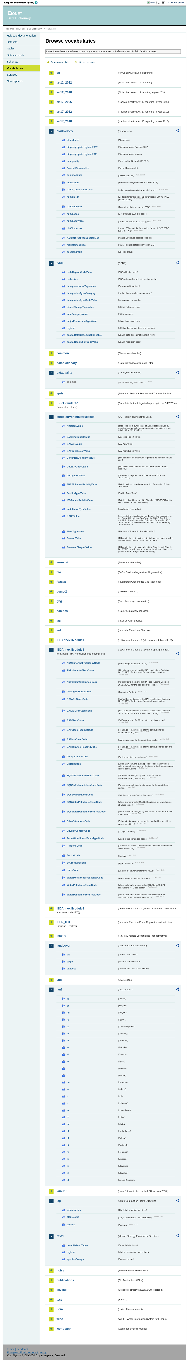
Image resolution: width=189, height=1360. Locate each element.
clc (68, 954)
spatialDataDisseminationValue (84, 335)
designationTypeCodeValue (82, 300)
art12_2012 (64, 82)
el (68, 1054)
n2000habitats (74, 206)
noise (60, 1270)
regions (71, 328)
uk (68, 1180)
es (68, 1061)
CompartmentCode (77, 756)
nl (68, 1131)
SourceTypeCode (76, 862)
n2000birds (73, 197)
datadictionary (66, 363)
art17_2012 (64, 111)
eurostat (62, 562)
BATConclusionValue (78, 451)
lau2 (59, 989)
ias (58, 620)
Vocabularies (15, 68)
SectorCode (73, 855)
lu (68, 1110)
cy (68, 1019)
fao (58, 572)
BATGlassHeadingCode (80, 730)
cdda (59, 263)
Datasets (12, 42)
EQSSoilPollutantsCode (80, 794)
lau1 (59, 979)
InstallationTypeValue (79, 509)
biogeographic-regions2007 (82, 147)
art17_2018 (64, 121)
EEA (22, 2)
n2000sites (73, 214)
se (68, 1159)
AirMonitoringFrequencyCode (83, 663)
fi (67, 1068)
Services (12, 74)
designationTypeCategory (81, 293)
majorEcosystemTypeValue (82, 321)
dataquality (73, 161)
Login (152, 2)
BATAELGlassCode (77, 699)
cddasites (72, 279)
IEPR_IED (63, 922)
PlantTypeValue (75, 531)
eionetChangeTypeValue (80, 307)
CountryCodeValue (77, 466)
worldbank (63, 1328)
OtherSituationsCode (78, 821)
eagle (70, 961)
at (68, 998)
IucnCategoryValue (77, 314)
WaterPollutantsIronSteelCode (84, 894)
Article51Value (75, 425)
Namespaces (14, 81)
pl (68, 1138)
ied (58, 630)
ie (68, 1089)
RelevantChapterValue (79, 547)
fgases (61, 581)
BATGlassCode (75, 720)
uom (59, 1309)
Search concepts (87, 62)
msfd (59, 1236)
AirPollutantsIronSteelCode (82, 682)
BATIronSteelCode (77, 739)
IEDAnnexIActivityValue (80, 500)
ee (68, 1047)
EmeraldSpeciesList (78, 168)
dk (68, 1040)
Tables (11, 48)
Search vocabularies (60, 62)
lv (68, 1117)
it (67, 1096)
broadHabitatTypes (77, 1245)
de (68, 1033)
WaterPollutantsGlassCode (82, 885)
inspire (61, 935)
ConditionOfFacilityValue (80, 457)
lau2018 (61, 1191)
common (62, 353)
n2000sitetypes (75, 221)
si (68, 1166)
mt (68, 1124)
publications (65, 1280)
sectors (71, 1224)
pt (68, 1145)
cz (68, 1026)
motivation (73, 182)
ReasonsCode (74, 845)
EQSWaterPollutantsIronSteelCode (86, 811)
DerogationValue (76, 475)
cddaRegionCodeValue (79, 272)
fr (67, 1075)
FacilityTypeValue (76, 493)
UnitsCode (72, 870)
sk (68, 1173)
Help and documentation (21, 35)
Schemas (12, 61)
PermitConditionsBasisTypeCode (85, 838)
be (68, 1005)
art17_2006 (64, 101)
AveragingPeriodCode (79, 691)
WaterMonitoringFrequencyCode (85, 877)
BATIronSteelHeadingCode (82, 746)
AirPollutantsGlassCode (80, 670)
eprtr (59, 393)
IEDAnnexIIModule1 (70, 640)
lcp (58, 1200)
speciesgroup (74, 252)
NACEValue (73, 516)
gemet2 (61, 591)
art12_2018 (64, 92)
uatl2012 (71, 968)
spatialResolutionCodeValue (82, 342)
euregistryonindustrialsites (75, 416)
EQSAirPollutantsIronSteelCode (84, 785)
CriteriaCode (74, 763)
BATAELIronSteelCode (79, 710)
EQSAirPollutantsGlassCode (83, 775)
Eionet (21, 29)
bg (68, 1012)
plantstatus (73, 1217)
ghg (59, 601)
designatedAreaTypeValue (81, 286)
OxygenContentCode (78, 830)
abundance (73, 140)
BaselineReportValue (78, 437)
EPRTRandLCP (67, 403)
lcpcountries (74, 1210)
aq (58, 72)
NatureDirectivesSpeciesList (83, 238)
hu (68, 1082)
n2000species (74, 228)
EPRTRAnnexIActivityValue (82, 484)
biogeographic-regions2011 (82, 154)
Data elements (15, 55)
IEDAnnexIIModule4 (70, 908)
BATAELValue (74, 444)
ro (68, 1152)
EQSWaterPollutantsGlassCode (84, 802)
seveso (61, 1289)
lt (67, 1103)
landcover (63, 945)
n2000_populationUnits (80, 189)
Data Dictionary (34, 29)
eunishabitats (74, 175)
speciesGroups (75, 1259)
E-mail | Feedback (17, 1349)
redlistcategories (76, 245)
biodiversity (64, 131)
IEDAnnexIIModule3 (70, 649)
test (59, 1299)
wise (59, 1319)
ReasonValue (74, 538)
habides (62, 610)
